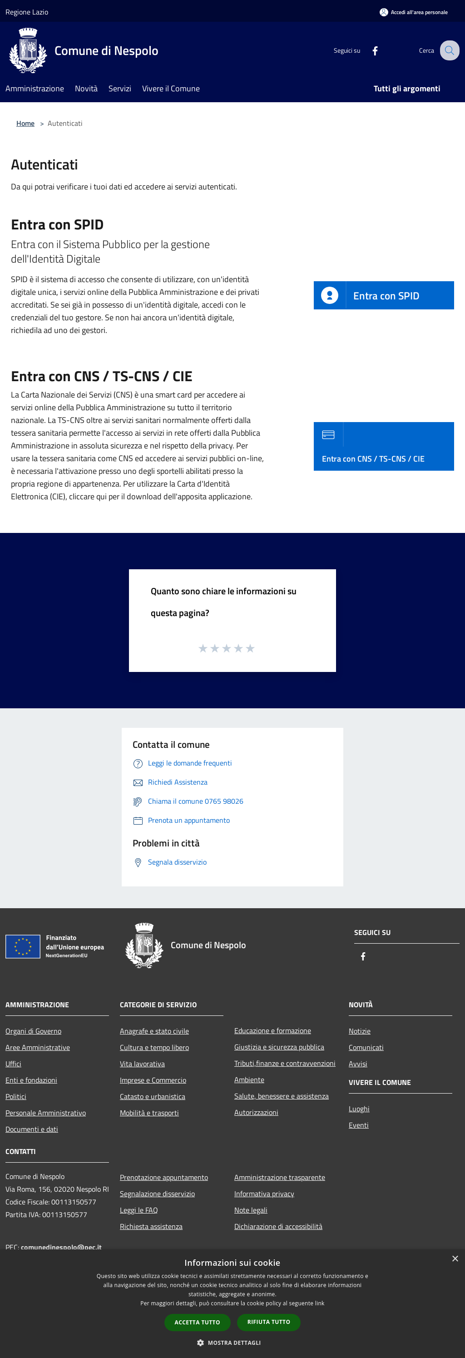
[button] (232, 1342)
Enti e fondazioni (31, 1079)
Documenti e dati (31, 1129)
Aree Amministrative (37, 1047)
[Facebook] (368, 50)
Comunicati (366, 1047)
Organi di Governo (33, 1030)
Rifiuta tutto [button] (269, 1322)
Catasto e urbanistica (152, 1096)
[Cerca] (449, 50)
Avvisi (358, 1063)
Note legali (250, 1209)
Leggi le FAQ (139, 1209)
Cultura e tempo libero (154, 1047)
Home (25, 123)
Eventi (359, 1124)
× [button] (454, 1259)
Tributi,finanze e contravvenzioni (285, 1063)
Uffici (13, 1063)
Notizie (360, 1030)
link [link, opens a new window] (320, 1303)
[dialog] (232, 1303)
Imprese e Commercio (153, 1079)
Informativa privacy (264, 1193)
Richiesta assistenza (151, 1226)
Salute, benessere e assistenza (281, 1095)
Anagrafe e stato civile (154, 1030)
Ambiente (249, 1079)
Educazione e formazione (272, 1030)
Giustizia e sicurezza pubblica (279, 1046)
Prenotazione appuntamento (164, 1177)
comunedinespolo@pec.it (61, 1247)
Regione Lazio (26, 11)
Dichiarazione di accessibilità (278, 1226)
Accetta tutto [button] (197, 1322)
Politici (15, 1096)
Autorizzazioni (256, 1112)
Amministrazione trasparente (279, 1177)
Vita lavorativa (142, 1063)
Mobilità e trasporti (149, 1112)
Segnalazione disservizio (157, 1193)
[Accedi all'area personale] (414, 12)
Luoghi (359, 1108)
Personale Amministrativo (45, 1112)
